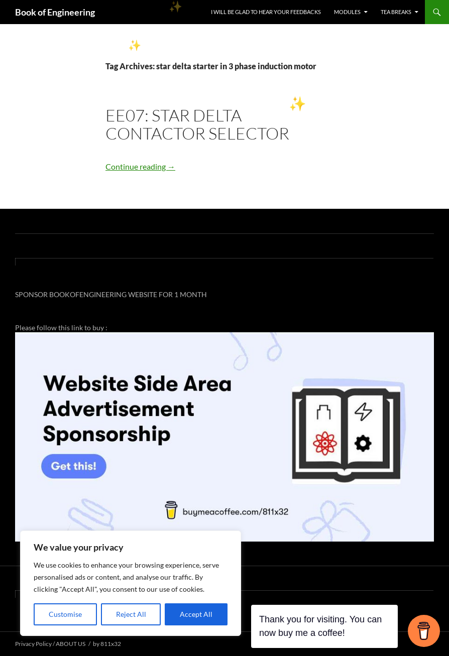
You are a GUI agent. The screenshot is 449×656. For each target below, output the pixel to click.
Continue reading (140, 166)
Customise (65, 614)
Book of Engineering (55, 12)
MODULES (347, 12)
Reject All (131, 614)
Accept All (196, 614)
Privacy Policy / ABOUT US (50, 643)
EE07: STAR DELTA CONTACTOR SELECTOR (197, 124)
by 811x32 (107, 643)
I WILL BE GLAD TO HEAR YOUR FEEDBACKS (266, 12)
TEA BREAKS (396, 12)
